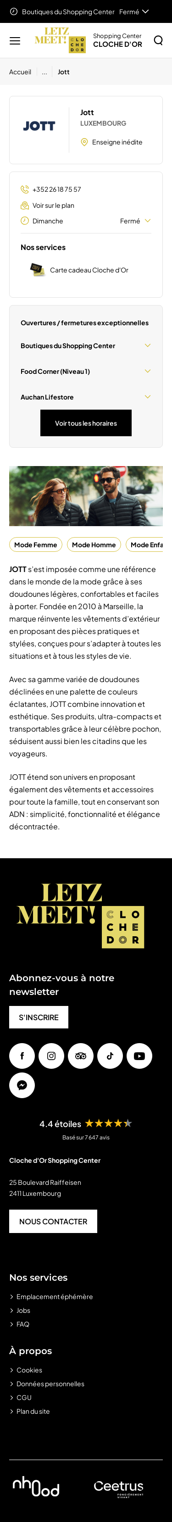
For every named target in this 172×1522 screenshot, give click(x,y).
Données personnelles (50, 1383)
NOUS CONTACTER (53, 1221)
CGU (24, 1397)
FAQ (23, 1324)
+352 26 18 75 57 (51, 189)
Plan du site (33, 1411)
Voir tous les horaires (86, 423)
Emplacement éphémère (55, 1296)
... (44, 71)
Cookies (29, 1370)
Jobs (23, 1310)
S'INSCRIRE (39, 1017)
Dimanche (86, 220)
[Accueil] (23, 71)
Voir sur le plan (47, 205)
